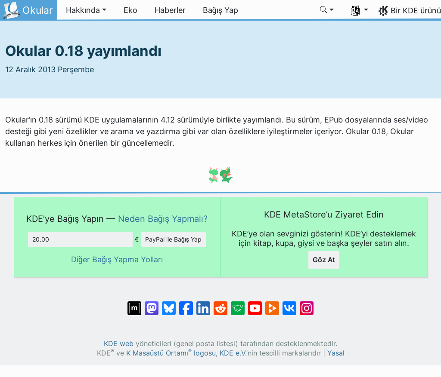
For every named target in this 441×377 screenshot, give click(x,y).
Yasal (336, 353)
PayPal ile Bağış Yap (173, 239)
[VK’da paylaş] (289, 304)
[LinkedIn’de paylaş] (203, 304)
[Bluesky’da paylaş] (169, 304)
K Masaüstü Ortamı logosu (171, 353)
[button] (86, 10)
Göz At (324, 259)
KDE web (119, 344)
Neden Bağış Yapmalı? (163, 218)
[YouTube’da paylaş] (255, 304)
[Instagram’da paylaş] (307, 304)
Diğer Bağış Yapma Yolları (117, 259)
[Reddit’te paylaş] (220, 304)
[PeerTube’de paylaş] (272, 304)
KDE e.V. (233, 353)
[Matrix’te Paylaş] (134, 304)
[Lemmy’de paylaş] (238, 304)
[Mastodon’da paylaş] (151, 304)
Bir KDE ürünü (416, 10)
